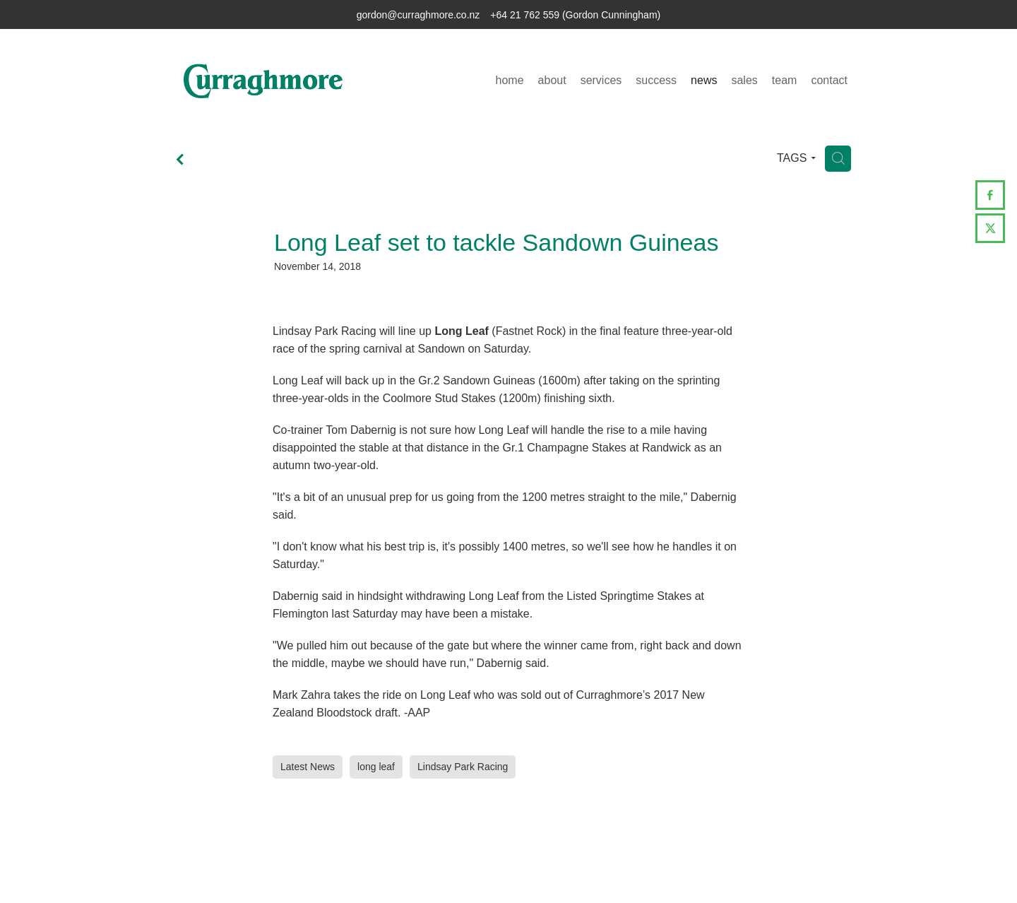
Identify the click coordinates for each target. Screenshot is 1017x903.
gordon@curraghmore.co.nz (418, 14)
